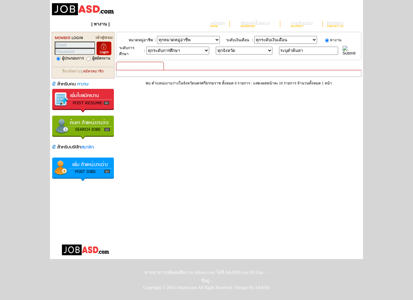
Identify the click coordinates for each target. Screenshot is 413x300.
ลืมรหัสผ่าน (71, 71)
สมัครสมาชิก (93, 71)
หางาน (100, 24)
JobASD (262, 287)
